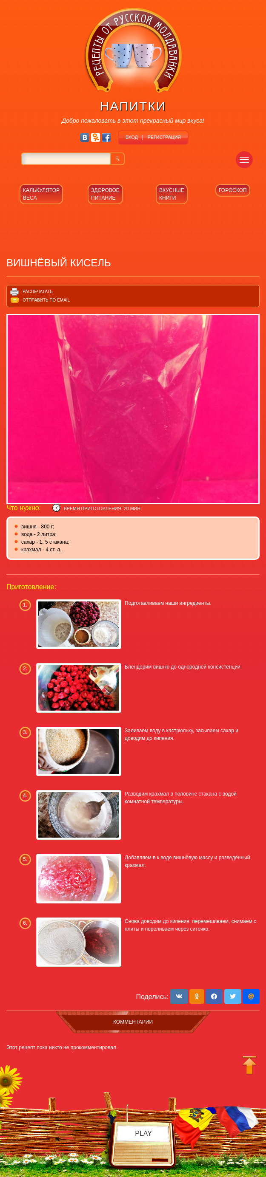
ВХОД (132, 137)
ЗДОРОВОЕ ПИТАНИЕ (105, 194)
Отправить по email (46, 300)
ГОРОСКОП (233, 190)
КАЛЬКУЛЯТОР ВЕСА (41, 194)
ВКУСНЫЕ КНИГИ (171, 194)
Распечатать (37, 291)
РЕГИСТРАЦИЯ (164, 137)
